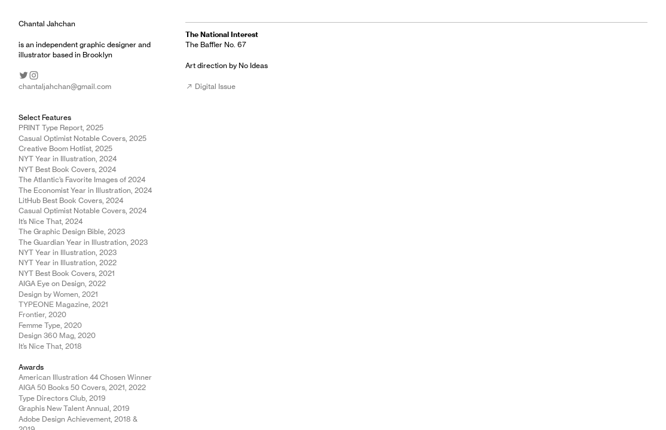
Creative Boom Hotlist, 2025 (65, 148)
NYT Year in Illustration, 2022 (68, 262)
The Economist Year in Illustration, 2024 (85, 190)
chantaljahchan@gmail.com (65, 86)
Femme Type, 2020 (50, 325)
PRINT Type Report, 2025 (61, 127)
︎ (24, 75)
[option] (518, 157)
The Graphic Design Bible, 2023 (72, 231)
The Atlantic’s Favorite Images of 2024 (82, 179)
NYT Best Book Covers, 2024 (67, 169)
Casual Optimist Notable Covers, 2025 (82, 138)
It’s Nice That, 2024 (51, 221)
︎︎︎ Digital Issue (210, 86)
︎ (34, 75)
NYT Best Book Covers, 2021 (67, 273)
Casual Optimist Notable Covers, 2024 (82, 210)
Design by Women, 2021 (58, 294)
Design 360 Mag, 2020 (57, 335)
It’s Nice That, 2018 (50, 346)
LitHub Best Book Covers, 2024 (71, 200)
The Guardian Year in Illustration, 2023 (83, 242)
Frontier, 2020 (42, 314)
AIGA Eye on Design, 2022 (62, 283)
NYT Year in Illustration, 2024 (68, 158)
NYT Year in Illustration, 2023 (68, 252)
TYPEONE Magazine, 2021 (63, 304)
